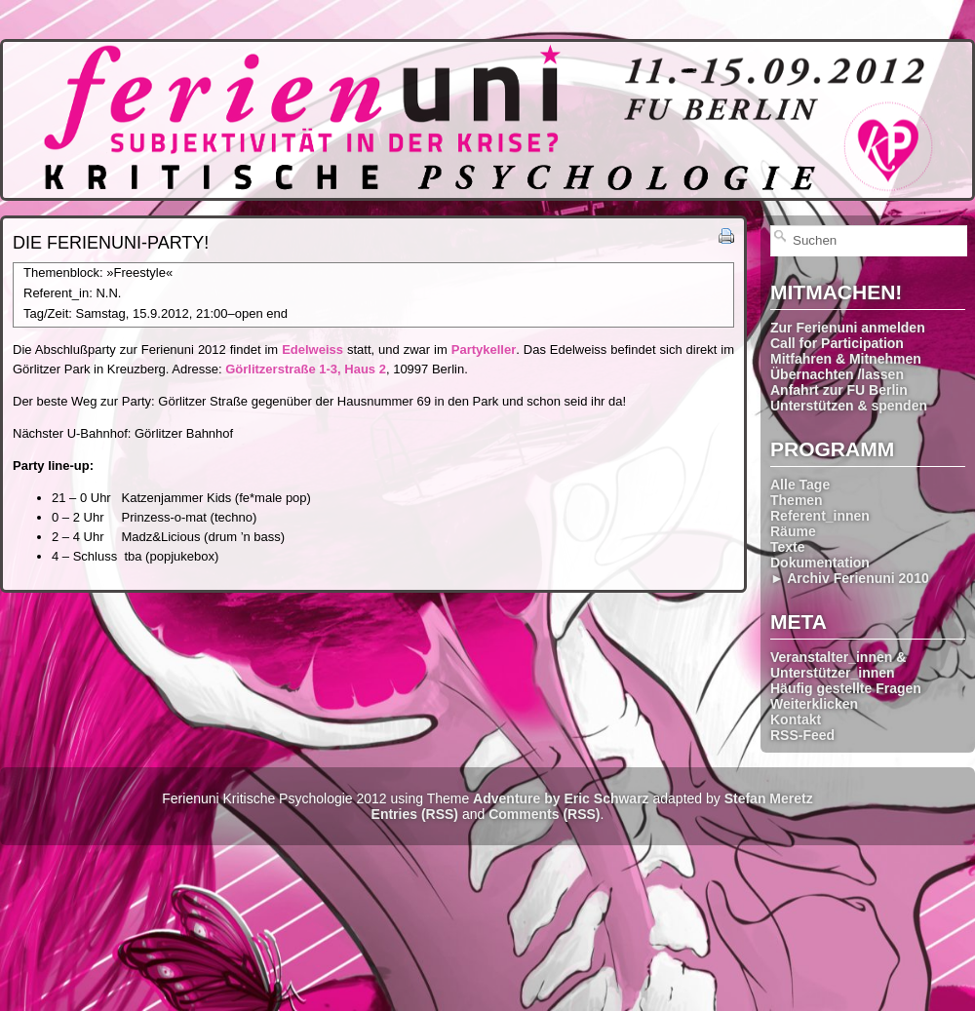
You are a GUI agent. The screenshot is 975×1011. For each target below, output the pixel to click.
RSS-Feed (802, 735)
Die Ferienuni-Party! (111, 243)
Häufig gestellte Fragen (845, 688)
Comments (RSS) (544, 814)
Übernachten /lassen (837, 374)
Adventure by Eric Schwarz (561, 798)
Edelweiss (312, 349)
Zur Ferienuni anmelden (847, 327)
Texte (787, 547)
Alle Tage (800, 484)
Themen (796, 500)
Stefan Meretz (768, 798)
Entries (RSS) (414, 814)
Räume (793, 531)
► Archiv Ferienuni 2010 (849, 578)
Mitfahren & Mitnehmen (845, 359)
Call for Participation (837, 343)
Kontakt (795, 719)
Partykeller (484, 349)
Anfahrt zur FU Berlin (839, 390)
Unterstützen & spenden (848, 405)
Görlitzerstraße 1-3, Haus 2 (305, 369)
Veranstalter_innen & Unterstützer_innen (838, 664)
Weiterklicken (814, 704)
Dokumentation (820, 562)
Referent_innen (820, 516)
